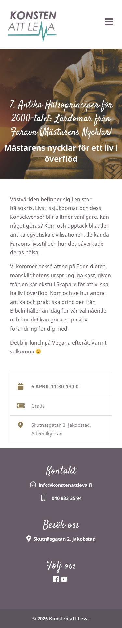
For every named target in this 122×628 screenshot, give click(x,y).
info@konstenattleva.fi (65, 485)
